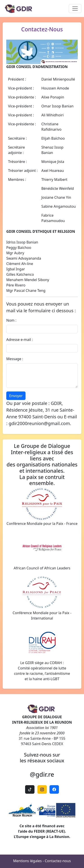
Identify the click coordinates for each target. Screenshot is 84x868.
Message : (14, 358)
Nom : (11, 320)
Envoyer (16, 395)
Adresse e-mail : (19, 339)
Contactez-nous (58, 860)
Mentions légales (27, 860)
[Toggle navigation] (75, 8)
